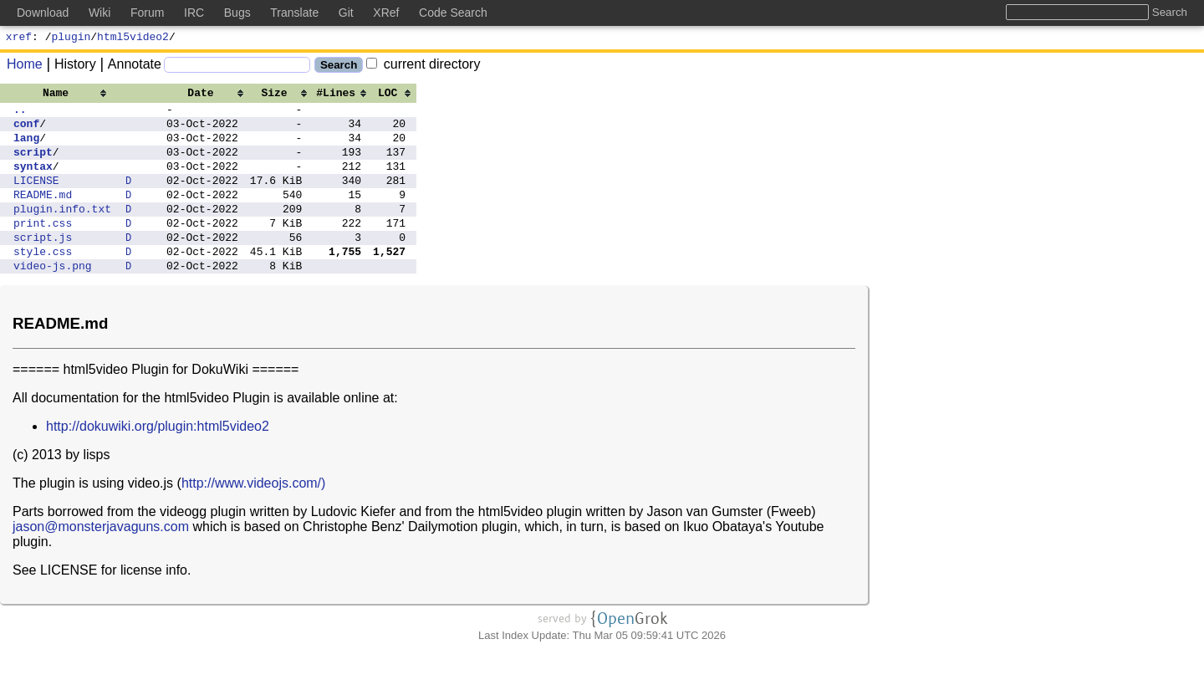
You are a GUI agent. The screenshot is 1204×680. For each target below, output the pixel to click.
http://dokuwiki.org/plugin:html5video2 (157, 459)
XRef (386, 12)
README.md (42, 214)
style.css (42, 281)
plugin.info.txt (62, 230)
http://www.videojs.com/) (253, 516)
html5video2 (133, 38)
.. (20, 113)
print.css (42, 247)
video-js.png (52, 297)
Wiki (99, 12)
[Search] (237, 67)
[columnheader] (62, 94)
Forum (147, 12)
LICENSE (36, 197)
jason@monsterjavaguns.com (101, 559)
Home (25, 66)
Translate (294, 12)
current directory (423, 66)
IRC (194, 12)
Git (346, 12)
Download (43, 12)
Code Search (453, 12)
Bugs (237, 12)
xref (19, 38)
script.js (42, 264)
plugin (71, 38)
